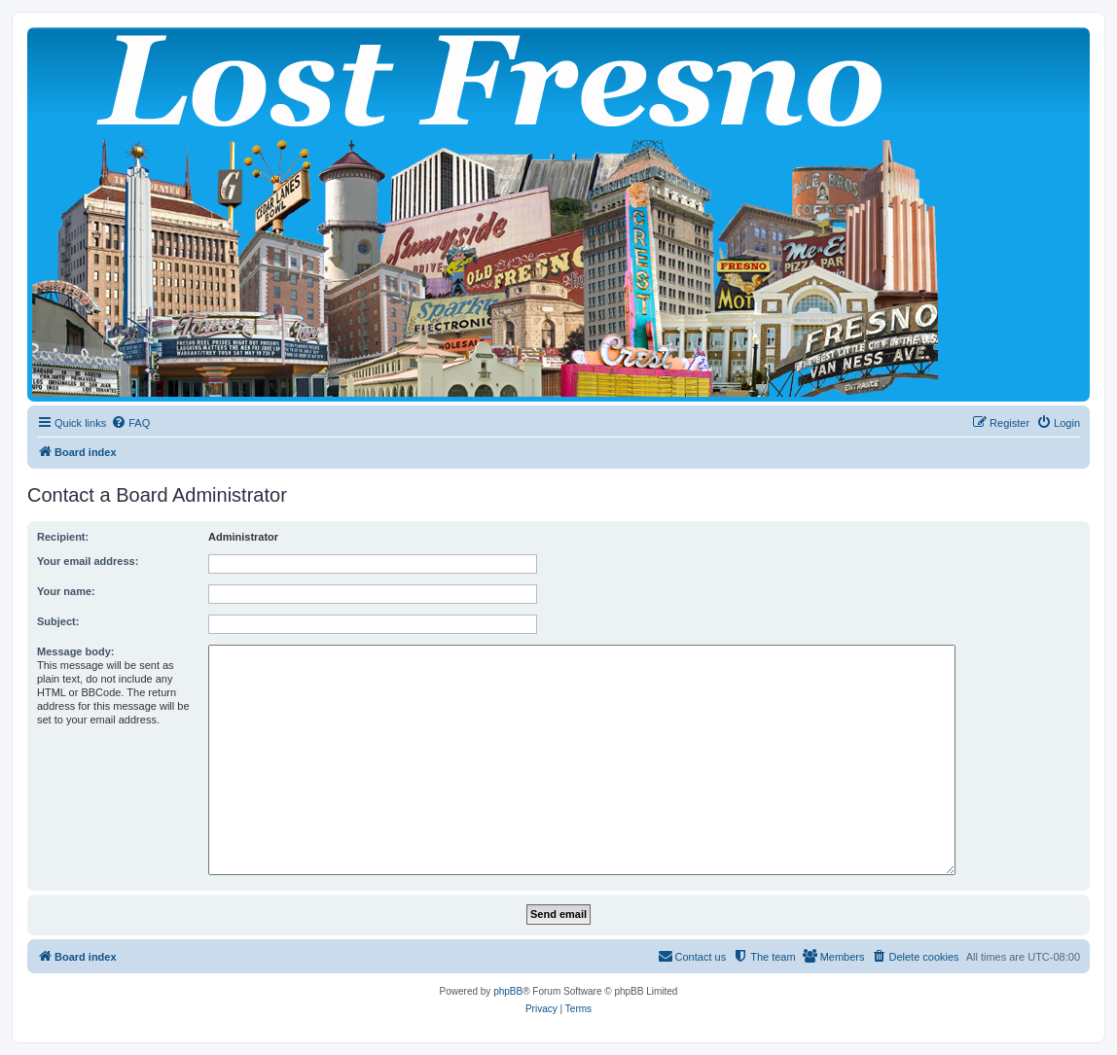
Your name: (66, 591)
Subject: (58, 621)
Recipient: (63, 537)
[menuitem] (130, 423)
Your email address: (87, 561)
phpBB (507, 991)
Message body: (75, 651)
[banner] (558, 214)
